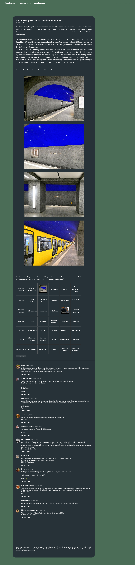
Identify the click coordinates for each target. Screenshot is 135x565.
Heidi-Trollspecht (27, 456)
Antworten (25, 374)
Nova (23, 469)
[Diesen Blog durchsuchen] (124, 3)
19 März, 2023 (33, 365)
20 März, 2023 (29, 469)
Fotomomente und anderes (25, 3)
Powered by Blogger (67, 562)
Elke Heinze (25, 439)
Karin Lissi (25, 365)
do (22, 415)
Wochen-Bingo (20, 356)
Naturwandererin (27, 485)
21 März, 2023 (42, 510)
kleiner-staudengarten (29, 510)
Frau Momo (25, 500)
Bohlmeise (25, 398)
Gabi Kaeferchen (27, 426)
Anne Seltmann (26, 378)
